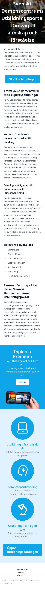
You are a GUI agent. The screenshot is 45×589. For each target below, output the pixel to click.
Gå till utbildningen (22, 79)
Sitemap (20, 572)
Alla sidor (21, 575)
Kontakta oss (22, 569)
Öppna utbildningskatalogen (22, 550)
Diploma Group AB (19, 580)
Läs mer (22, 382)
